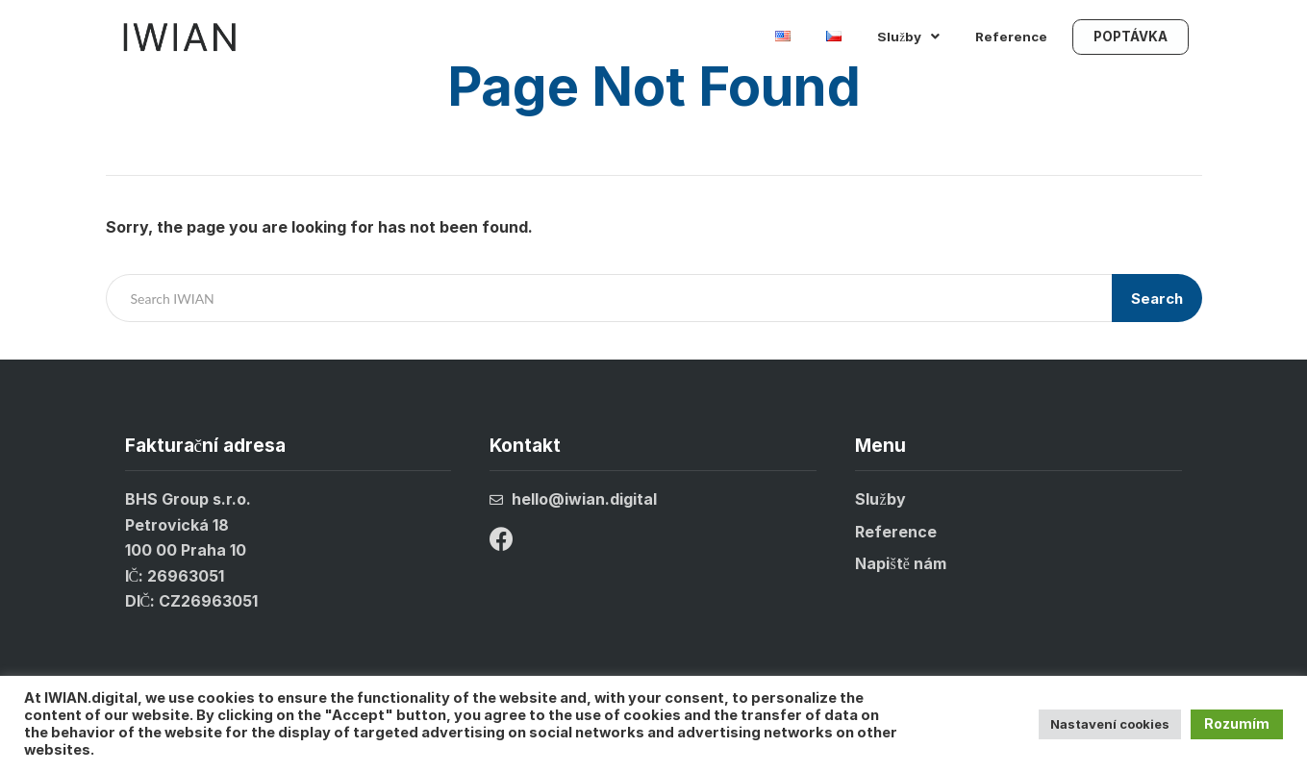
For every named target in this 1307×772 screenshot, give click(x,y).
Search (1157, 298)
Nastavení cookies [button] (1109, 724)
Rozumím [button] (1236, 723)
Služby (908, 41)
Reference (1010, 41)
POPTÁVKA (1130, 41)
